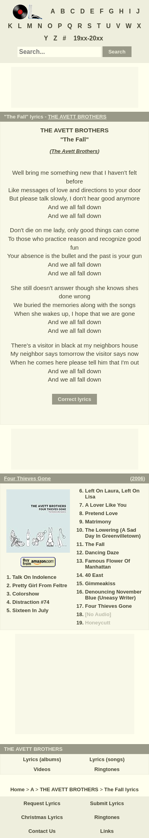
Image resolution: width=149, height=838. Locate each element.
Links (107, 831)
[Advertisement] (74, 87)
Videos (41, 769)
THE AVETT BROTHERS (77, 117)
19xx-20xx (88, 38)
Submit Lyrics (107, 803)
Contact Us (42, 831)
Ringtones (107, 769)
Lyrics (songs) (106, 759)
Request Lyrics (41, 803)
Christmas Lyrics (42, 817)
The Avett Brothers (74, 151)
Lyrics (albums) (42, 759)
